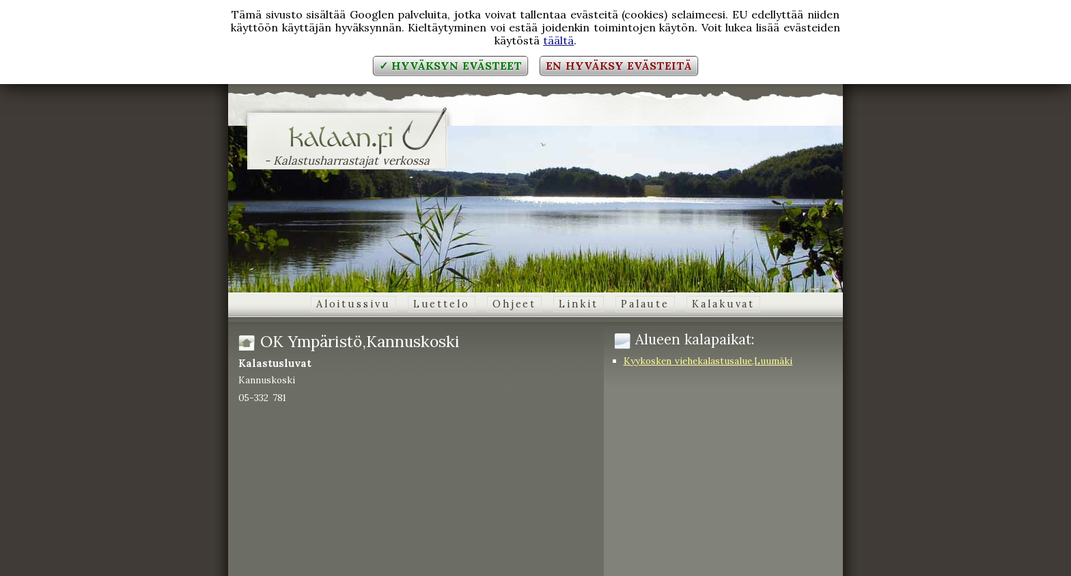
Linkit (578, 304)
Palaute (645, 304)
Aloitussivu (353, 304)
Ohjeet (514, 304)
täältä (558, 40)
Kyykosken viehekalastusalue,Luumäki (708, 361)
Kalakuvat (723, 304)
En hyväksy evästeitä (619, 65)
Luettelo (441, 304)
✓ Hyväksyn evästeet (450, 65)
